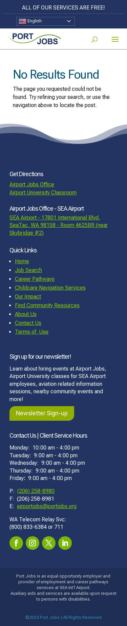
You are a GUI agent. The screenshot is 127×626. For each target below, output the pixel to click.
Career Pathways (35, 279)
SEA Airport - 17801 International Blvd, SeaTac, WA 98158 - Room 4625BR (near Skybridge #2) (58, 225)
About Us (26, 314)
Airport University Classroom (43, 192)
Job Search (28, 270)
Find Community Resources (47, 305)
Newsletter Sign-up (42, 413)
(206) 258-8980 (36, 491)
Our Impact (28, 296)
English (30, 21)
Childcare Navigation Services (50, 288)
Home (22, 261)
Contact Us (28, 323)
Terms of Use (31, 332)
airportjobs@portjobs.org (47, 506)
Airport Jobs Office (31, 184)
